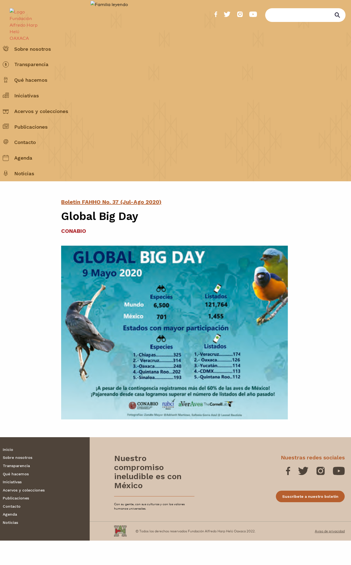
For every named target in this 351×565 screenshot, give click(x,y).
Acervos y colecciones (41, 124)
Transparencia (31, 78)
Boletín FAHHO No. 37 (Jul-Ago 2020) (111, 226)
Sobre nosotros (32, 62)
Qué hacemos (30, 93)
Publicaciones (31, 140)
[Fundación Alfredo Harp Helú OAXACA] (21, 21)
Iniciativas (26, 109)
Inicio (8, 474)
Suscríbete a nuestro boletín (310, 521)
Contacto (25, 156)
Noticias (24, 187)
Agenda (23, 171)
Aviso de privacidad (330, 555)
